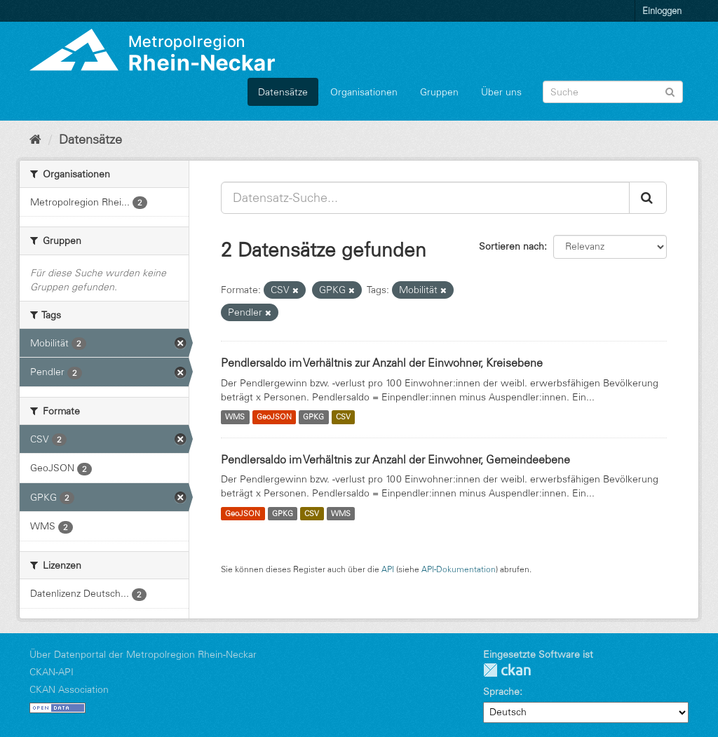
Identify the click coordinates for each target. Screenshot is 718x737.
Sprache (501, 691)
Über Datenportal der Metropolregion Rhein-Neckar (143, 654)
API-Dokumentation (458, 569)
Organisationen (364, 92)
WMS (235, 417)
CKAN (507, 670)
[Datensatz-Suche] (613, 92)
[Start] (35, 139)
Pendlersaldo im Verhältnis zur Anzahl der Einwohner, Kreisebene (382, 363)
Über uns (501, 92)
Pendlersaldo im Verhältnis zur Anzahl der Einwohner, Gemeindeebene (395, 459)
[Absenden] (670, 91)
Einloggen (662, 10)
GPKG (313, 417)
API (387, 569)
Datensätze (283, 92)
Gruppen (439, 92)
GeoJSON (274, 417)
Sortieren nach (511, 246)
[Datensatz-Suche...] (425, 198)
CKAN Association (69, 689)
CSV (343, 417)
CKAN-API (51, 671)
